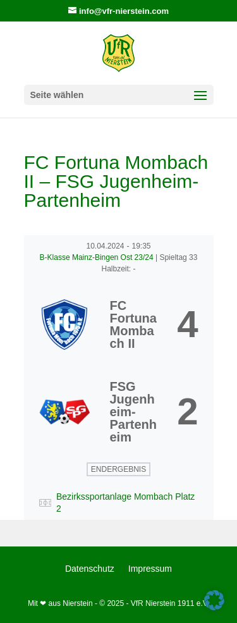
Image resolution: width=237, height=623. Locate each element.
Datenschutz (89, 569)
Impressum (150, 569)
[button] (214, 600)
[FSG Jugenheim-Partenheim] (119, 411)
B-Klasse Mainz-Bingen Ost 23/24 (97, 257)
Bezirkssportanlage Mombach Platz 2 (125, 502)
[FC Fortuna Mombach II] (119, 324)
